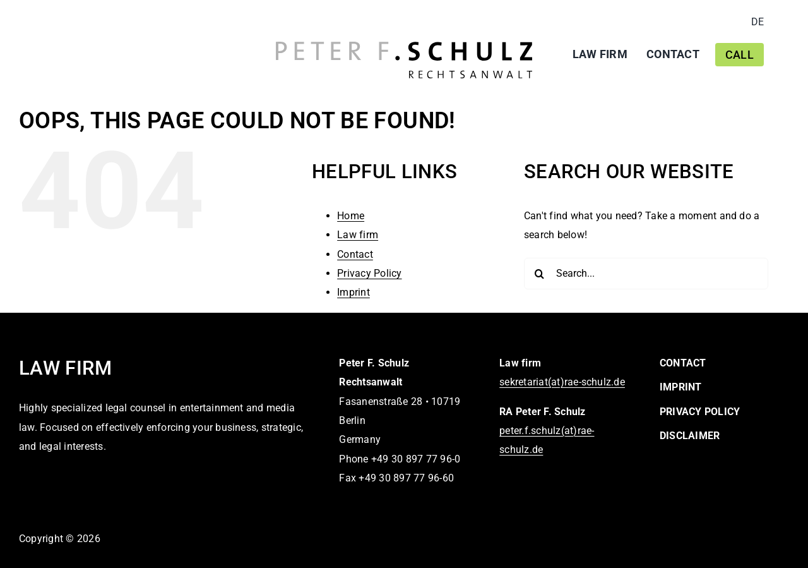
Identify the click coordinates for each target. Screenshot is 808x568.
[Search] (540, 273)
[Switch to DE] (757, 22)
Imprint (353, 292)
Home (350, 216)
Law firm (357, 235)
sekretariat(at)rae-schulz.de (562, 382)
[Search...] (646, 273)
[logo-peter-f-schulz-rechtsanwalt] (404, 46)
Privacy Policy (369, 273)
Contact (355, 254)
